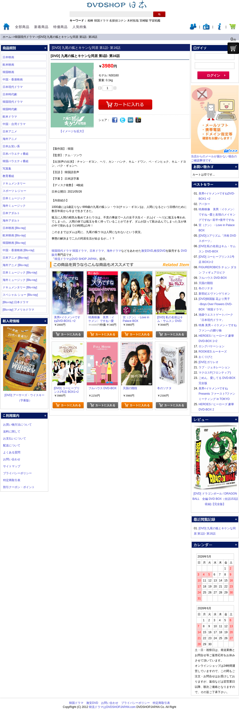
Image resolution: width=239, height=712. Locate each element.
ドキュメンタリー (14, 183)
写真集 (7, 168)
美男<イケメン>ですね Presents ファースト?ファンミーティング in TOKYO (217, 394)
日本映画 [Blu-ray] (14, 228)
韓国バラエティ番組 (15, 161)
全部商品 (22, 27)
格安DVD (160, 250)
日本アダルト (11, 213)
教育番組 (8, 176)
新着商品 (41, 27)
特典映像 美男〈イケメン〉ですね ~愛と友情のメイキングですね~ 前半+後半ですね (217, 215)
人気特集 (79, 27)
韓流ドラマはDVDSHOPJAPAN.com (112, 707)
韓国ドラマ (101, 20)
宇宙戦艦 (154, 20)
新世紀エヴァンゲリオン (214, 293)
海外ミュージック (14, 205)
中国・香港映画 (13, 79)
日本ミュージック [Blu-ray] (20, 272)
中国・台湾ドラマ (14, 124)
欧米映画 (8, 64)
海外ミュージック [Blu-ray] (20, 280)
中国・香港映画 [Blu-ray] (18, 250)
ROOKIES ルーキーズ (213, 351)
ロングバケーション (211, 346)
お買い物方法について (17, 424)
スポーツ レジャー (14, 191)
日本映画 (8, 57)
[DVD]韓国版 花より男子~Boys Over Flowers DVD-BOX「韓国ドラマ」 (215, 304)
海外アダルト (11, 220)
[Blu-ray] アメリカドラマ (18, 309)
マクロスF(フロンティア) (215, 372)
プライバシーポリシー (17, 473)
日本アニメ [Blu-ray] (15, 257)
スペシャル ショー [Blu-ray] (20, 294)
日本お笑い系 (11, 146)
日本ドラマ (97, 250)
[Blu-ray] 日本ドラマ (15, 302)
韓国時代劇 (10, 109)
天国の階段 (206, 283)
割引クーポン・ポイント (19, 487)
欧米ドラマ (10, 116)
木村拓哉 (133, 20)
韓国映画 (8, 72)
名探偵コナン (117, 20)
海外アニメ (10, 139)
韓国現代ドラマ (25, 37)
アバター (204, 204)
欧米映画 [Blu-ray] (14, 235)
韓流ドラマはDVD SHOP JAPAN (75, 259)
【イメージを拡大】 (72, 131)
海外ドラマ (114, 250)
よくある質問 (11, 452)
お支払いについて (14, 438)
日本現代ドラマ (13, 87)
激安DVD (147, 250)
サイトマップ (11, 466)
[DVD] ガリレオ (208, 362)
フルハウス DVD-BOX (213, 277)
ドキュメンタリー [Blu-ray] (20, 287)
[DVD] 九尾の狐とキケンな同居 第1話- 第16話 (67, 37)
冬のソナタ (206, 288)
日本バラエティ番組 (15, 153)
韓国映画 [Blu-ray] (14, 243)
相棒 (90, 20)
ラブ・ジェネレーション (214, 367)
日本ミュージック (14, 198)
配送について (11, 445)
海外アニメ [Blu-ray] (15, 265)
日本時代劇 (10, 94)
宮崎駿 (144, 20)
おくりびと (206, 357)
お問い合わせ (11, 459)
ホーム (7, 37)
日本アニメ (10, 131)
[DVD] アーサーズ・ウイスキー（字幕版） (24, 395)
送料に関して (11, 431)
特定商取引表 (11, 480)
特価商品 (60, 27)
